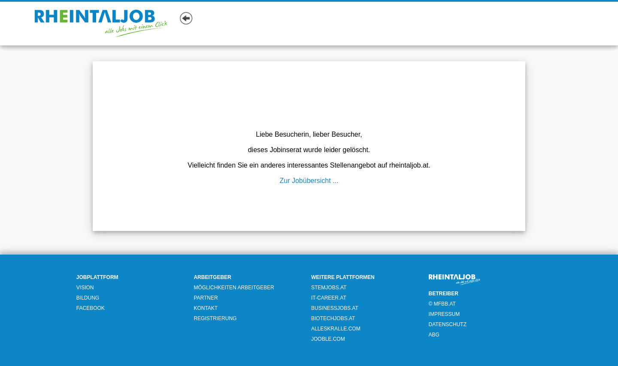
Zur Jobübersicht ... (309, 180)
